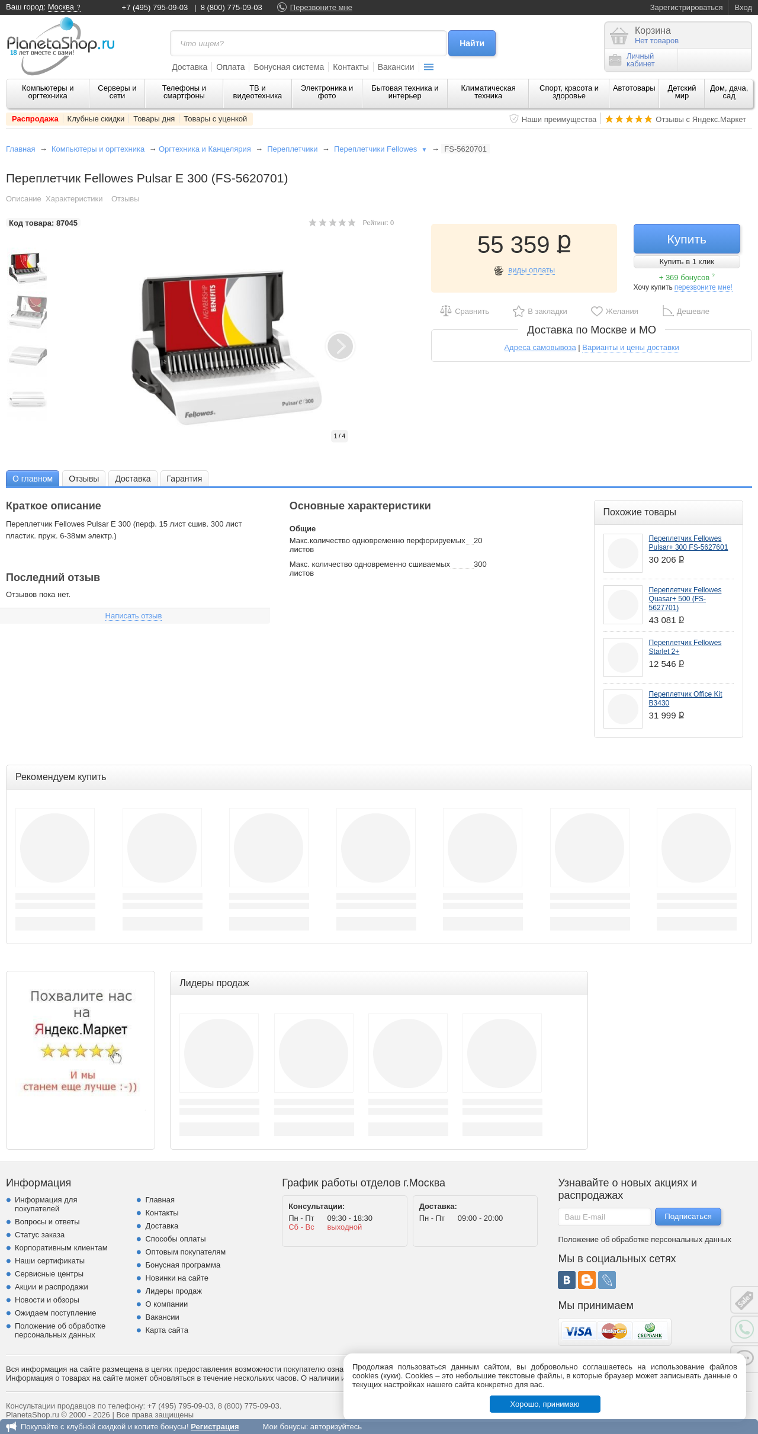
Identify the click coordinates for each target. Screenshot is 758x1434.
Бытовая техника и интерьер (404, 92)
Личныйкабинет (632, 60)
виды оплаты (531, 269)
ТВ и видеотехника (257, 92)
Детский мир (681, 92)
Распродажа (35, 118)
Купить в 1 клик (687, 261)
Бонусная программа (182, 1264)
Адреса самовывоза (540, 347)
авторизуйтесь (336, 1426)
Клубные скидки (96, 118)
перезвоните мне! (704, 287)
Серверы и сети (117, 92)
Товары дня (154, 118)
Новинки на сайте (176, 1277)
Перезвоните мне (321, 7)
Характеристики (74, 198)
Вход (743, 7)
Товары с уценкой (215, 118)
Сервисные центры (49, 1273)
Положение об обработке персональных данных (60, 1330)
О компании (166, 1304)
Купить (686, 239)
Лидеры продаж (173, 1291)
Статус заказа (40, 1234)
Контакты (350, 67)
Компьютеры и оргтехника (48, 92)
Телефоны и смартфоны (184, 92)
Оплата (230, 67)
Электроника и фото (327, 92)
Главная (20, 149)
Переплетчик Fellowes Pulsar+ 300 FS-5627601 (688, 542)
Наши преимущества (559, 119)
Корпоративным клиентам (61, 1247)
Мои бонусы (284, 1426)
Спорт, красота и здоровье (569, 92)
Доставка (189, 67)
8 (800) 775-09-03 (231, 7)
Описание (23, 198)
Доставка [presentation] (132, 478)
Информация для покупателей (46, 1204)
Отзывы (125, 198)
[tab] (32, 478)
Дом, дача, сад (729, 92)
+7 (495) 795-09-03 (155, 7)
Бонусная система (288, 67)
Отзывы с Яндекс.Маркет (701, 119)
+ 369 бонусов (687, 277)
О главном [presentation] (32, 478)
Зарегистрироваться (686, 7)
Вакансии (396, 67)
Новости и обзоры (47, 1299)
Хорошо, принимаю (545, 1404)
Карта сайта (166, 1330)
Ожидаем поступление (56, 1312)
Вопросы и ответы (47, 1221)
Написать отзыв (133, 615)
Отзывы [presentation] (84, 478)
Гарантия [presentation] (185, 478)
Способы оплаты (175, 1238)
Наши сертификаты (50, 1260)
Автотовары (634, 88)
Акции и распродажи (51, 1286)
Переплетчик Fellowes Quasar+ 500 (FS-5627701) (685, 599)
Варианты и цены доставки (630, 347)
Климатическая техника (488, 92)
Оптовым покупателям (185, 1251)
